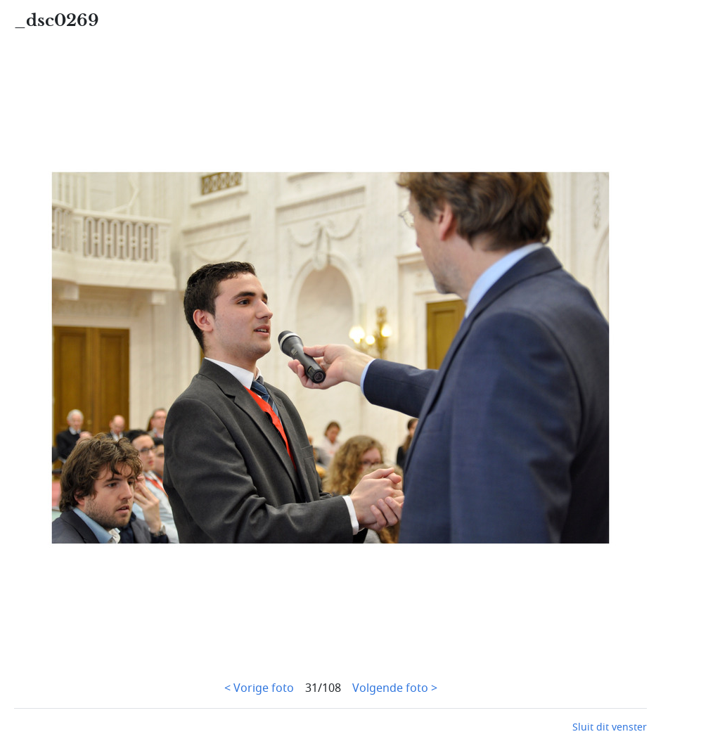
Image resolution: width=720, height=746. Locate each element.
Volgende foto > (394, 688)
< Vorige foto (259, 688)
